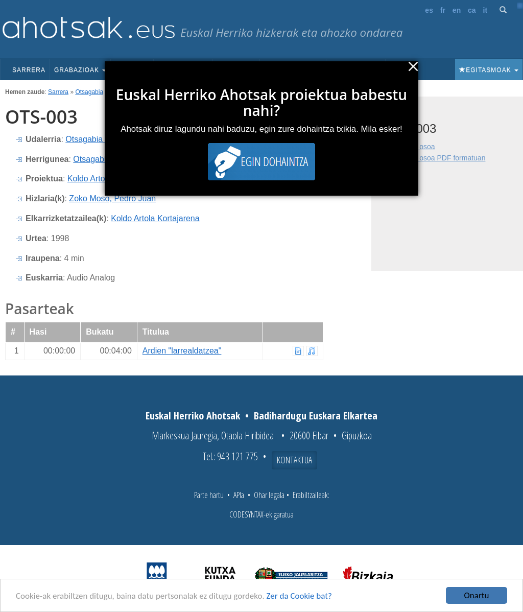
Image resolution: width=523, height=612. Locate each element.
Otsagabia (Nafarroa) (103, 139)
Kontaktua (294, 460)
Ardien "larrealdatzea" (182, 350)
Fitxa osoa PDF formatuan (443, 158)
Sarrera (28, 70)
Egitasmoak (488, 70)
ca (472, 10)
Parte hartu (209, 495)
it (485, 10)
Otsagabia (89, 92)
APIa (238, 495)
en (457, 10)
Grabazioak (80, 70)
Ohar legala (269, 495)
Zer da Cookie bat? (299, 596)
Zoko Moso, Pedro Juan (112, 198)
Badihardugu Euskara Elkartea (315, 415)
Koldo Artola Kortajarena (155, 218)
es (429, 10)
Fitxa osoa (418, 147)
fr (442, 10)
